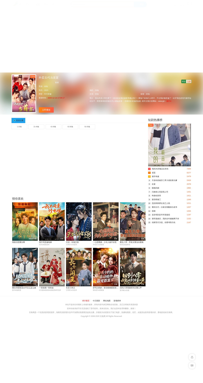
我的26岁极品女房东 (158, 169)
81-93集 (87, 127)
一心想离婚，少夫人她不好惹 (105, 242)
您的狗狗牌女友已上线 (159, 203)
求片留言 (85, 301)
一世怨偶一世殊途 (46, 288)
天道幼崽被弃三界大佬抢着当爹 (162, 180)
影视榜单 (117, 301)
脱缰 (151, 211)
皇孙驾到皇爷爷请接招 (159, 215)
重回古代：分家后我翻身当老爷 (162, 207)
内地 (97, 90)
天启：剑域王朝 (72, 242)
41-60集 (53, 127)
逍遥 (151, 173)
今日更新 (96, 301)
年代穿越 (47, 94)
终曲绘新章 (154, 196)
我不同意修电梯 (45, 242)
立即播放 (46, 110)
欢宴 (151, 184)
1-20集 (19, 127)
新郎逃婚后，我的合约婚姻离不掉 (163, 219)
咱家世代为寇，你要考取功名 (161, 222)
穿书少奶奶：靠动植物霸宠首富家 (106, 288)
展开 (168, 101)
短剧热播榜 (155, 120)
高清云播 (19, 120)
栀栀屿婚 (153, 188)
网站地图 (106, 301)
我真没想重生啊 (18, 242)
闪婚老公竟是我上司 (158, 192)
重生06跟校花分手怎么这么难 (24, 288)
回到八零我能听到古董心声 (131, 288)
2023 (46, 90)
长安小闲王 (70, 288)
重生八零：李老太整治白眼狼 (131, 242)
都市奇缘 (153, 176)
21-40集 (36, 127)
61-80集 (70, 127)
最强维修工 (154, 199)
